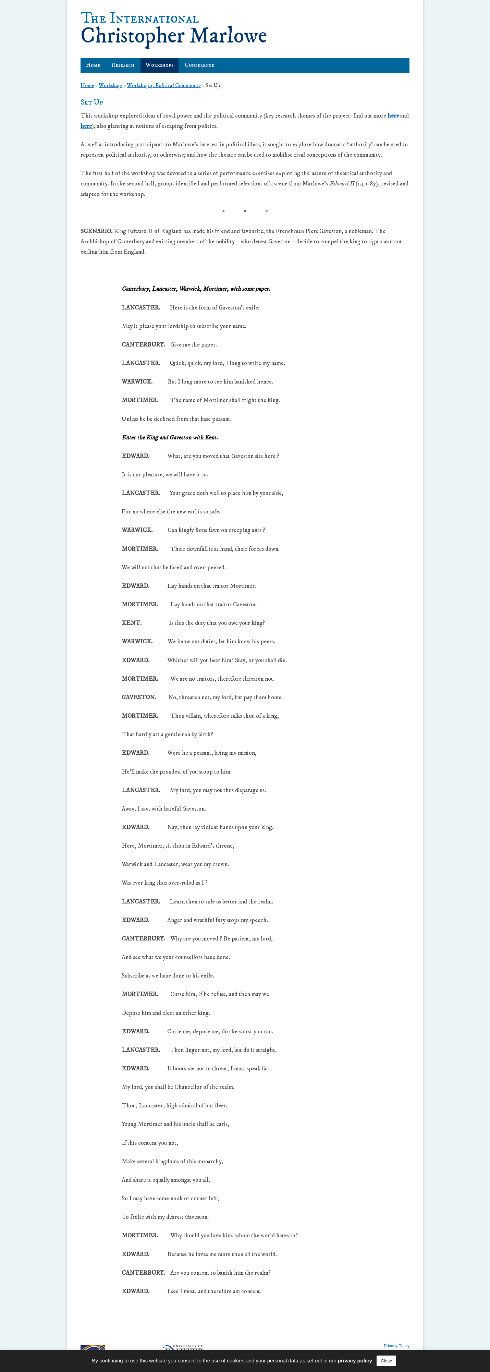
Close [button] (386, 1360)
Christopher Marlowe (174, 27)
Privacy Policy (396, 1346)
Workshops (159, 65)
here (393, 116)
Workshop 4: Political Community (164, 85)
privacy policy (355, 1360)
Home (93, 65)
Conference (199, 65)
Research (123, 65)
